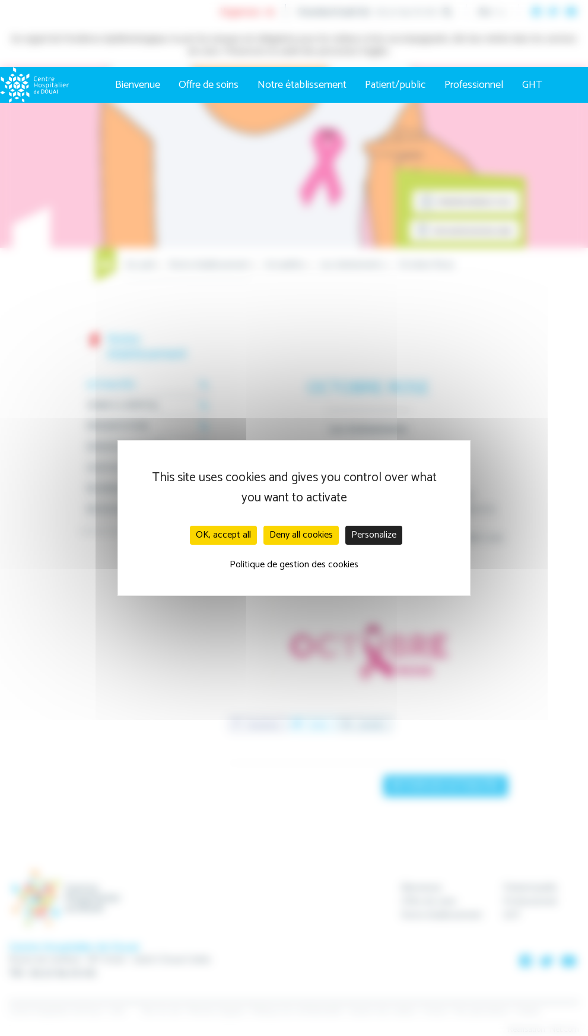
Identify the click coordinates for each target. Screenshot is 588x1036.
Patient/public (395, 85)
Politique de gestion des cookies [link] (294, 565)
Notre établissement (302, 85)
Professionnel (473, 85)
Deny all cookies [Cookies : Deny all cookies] (301, 535)
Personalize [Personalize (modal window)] (373, 535)
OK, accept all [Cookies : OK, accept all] (223, 535)
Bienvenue (137, 85)
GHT (532, 85)
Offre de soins (209, 85)
